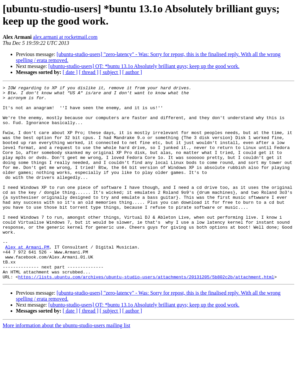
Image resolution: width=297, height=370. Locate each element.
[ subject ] (110, 72)
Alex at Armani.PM (27, 280)
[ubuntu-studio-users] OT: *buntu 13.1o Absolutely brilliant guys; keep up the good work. (143, 66)
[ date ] (70, 72)
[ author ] (132, 72)
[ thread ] (88, 72)
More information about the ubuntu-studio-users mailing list (66, 364)
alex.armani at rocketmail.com (65, 37)
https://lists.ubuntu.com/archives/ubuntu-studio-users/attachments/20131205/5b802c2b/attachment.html (146, 316)
